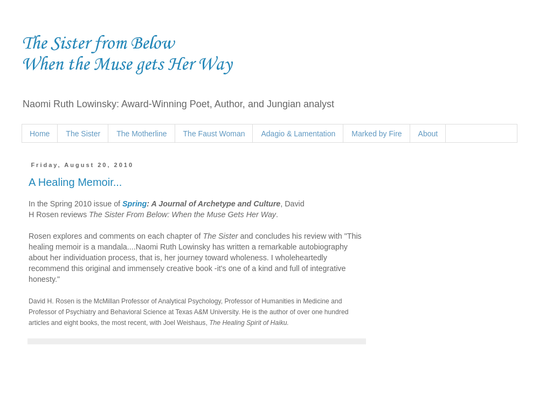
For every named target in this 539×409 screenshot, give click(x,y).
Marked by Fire (376, 133)
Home (40, 133)
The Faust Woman (214, 133)
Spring (134, 203)
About (428, 133)
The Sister (83, 133)
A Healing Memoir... (75, 182)
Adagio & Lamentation (298, 133)
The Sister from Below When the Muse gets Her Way (127, 54)
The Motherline (141, 133)
